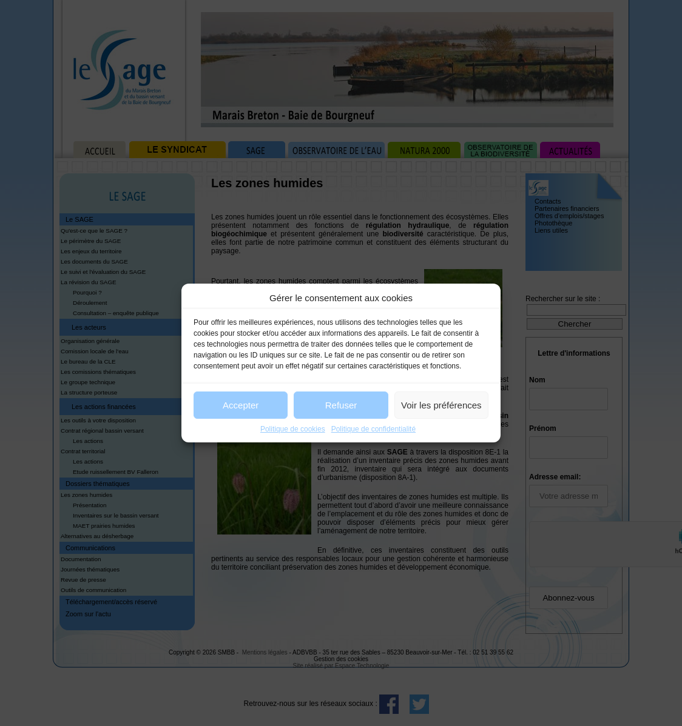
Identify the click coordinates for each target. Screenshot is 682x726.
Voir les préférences (441, 405)
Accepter (240, 405)
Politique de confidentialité (373, 429)
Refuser (341, 405)
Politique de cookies (292, 429)
